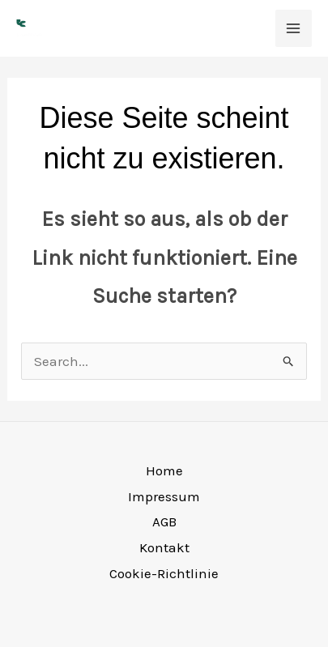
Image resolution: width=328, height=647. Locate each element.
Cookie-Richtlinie (164, 573)
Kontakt (164, 547)
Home (164, 470)
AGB (164, 521)
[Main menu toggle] (294, 28)
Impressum (164, 496)
